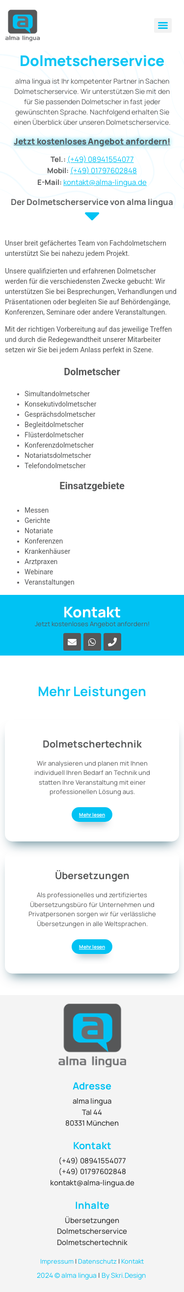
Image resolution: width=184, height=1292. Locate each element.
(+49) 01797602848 (103, 170)
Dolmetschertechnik (92, 1242)
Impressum (57, 1261)
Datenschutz (97, 1261)
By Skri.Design (124, 1275)
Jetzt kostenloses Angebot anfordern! (92, 141)
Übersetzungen (92, 1220)
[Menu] (163, 25)
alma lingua (79, 1275)
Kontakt (132, 1261)
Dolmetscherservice (92, 1231)
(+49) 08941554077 (100, 159)
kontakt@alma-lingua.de (105, 182)
